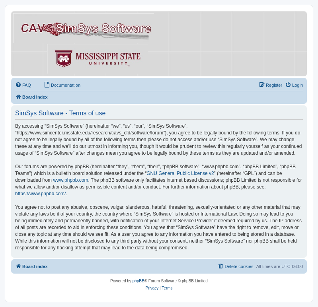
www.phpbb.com (70, 180)
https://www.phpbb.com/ (40, 193)
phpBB (138, 281)
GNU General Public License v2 (180, 173)
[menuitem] (23, 85)
